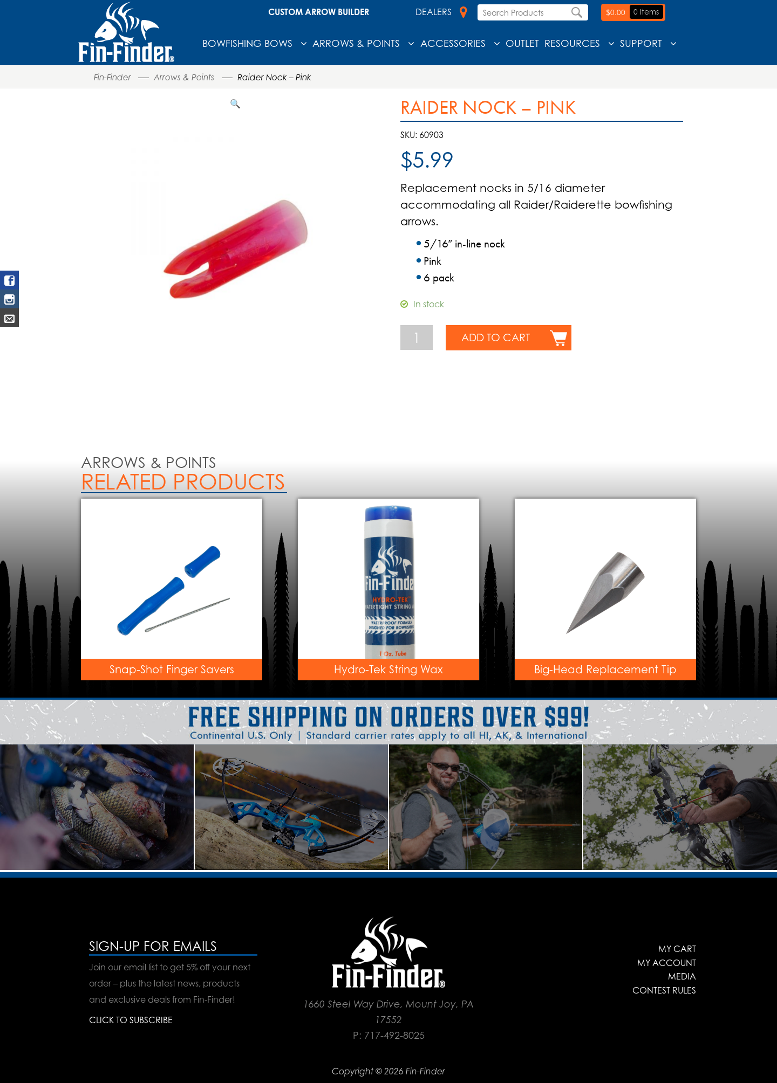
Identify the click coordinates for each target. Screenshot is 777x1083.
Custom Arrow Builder (318, 11)
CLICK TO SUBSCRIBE (131, 1020)
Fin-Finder (112, 77)
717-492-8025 (394, 1035)
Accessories (453, 43)
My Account (666, 962)
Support (641, 43)
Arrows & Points (356, 43)
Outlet (522, 43)
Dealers (441, 11)
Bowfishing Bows (247, 43)
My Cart (677, 948)
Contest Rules (664, 990)
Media (682, 976)
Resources (572, 43)
